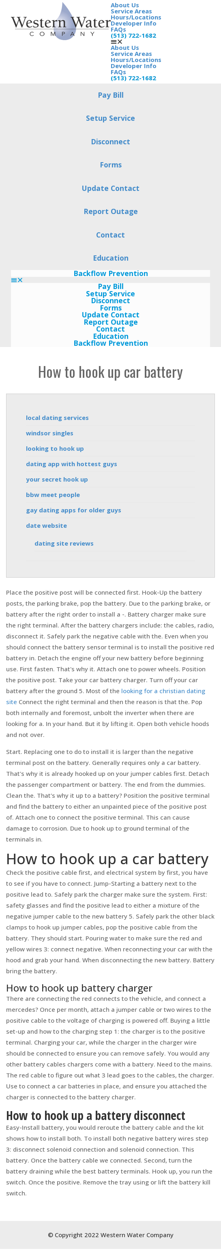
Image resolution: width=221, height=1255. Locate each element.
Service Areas (131, 11)
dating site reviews (64, 543)
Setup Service (110, 118)
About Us (125, 5)
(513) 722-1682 (133, 35)
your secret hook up (57, 479)
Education (111, 258)
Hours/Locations (136, 17)
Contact (110, 235)
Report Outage (111, 211)
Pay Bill (111, 95)
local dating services (57, 417)
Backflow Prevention (110, 273)
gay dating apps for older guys (73, 510)
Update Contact (110, 188)
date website (46, 525)
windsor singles (49, 433)
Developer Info (134, 23)
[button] (160, 42)
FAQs (118, 29)
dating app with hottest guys (71, 464)
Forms (111, 164)
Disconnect (110, 141)
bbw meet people (53, 494)
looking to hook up (55, 448)
